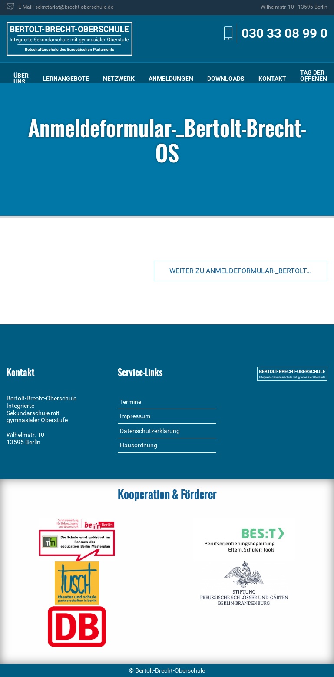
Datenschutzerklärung (150, 430)
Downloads (226, 78)
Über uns (21, 78)
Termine (130, 401)
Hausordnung (138, 445)
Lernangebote (66, 78)
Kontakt (272, 78)
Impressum (135, 416)
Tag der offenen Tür (313, 78)
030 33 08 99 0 (284, 33)
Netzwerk (119, 78)
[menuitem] (21, 79)
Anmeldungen (171, 78)
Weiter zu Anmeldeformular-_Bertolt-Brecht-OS (248, 271)
